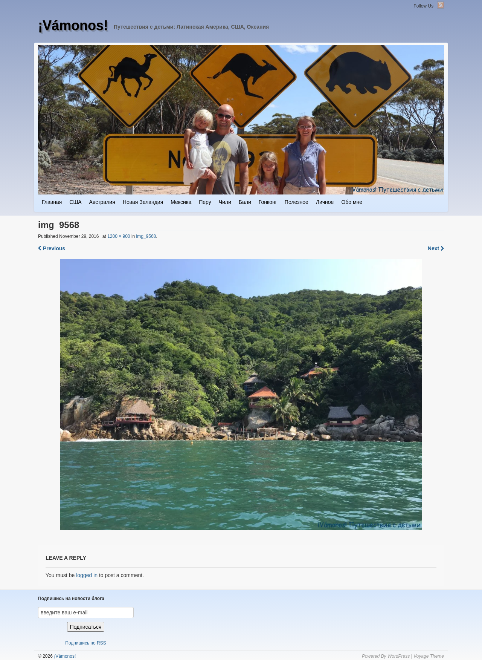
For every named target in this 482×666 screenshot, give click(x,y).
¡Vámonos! (73, 25)
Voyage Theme (428, 656)
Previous (51, 248)
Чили (225, 202)
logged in (87, 575)
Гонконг (268, 202)
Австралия (102, 202)
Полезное (296, 202)
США (75, 202)
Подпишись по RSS (85, 643)
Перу (205, 202)
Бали (245, 202)
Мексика (181, 202)
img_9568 (146, 236)
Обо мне (351, 202)
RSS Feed (440, 5)
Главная (52, 202)
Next (436, 248)
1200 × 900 (118, 236)
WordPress (398, 656)
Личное (325, 202)
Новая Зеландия (143, 202)
